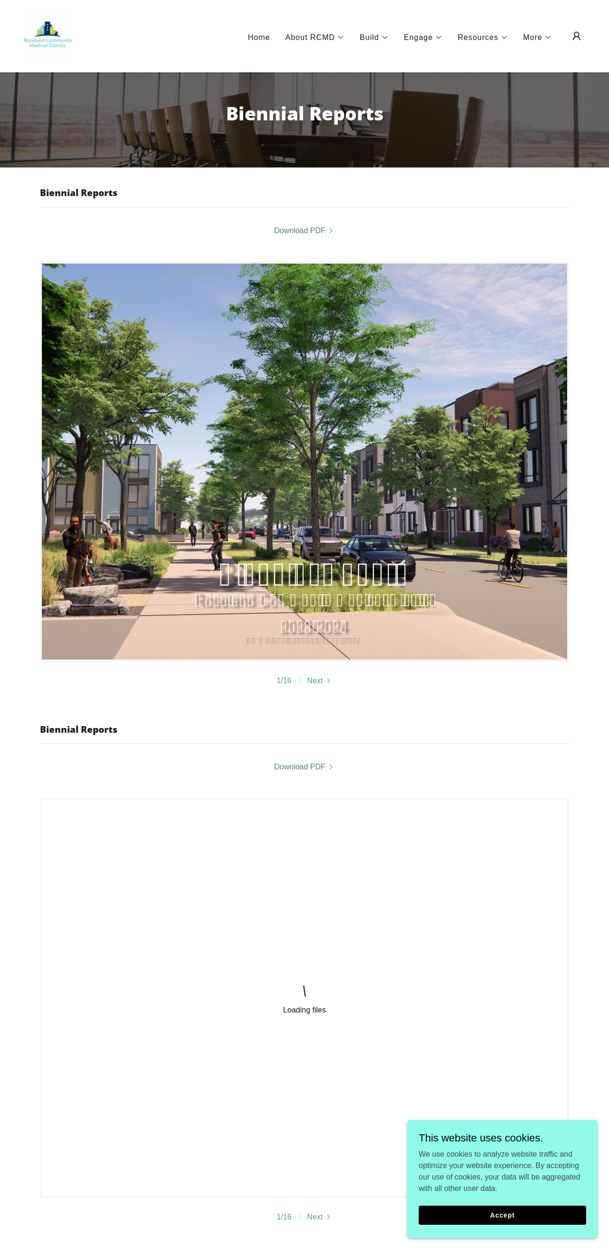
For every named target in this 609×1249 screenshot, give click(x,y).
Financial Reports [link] (370, 1143)
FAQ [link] (281, 1143)
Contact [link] (250, 1143)
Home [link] (259, 37)
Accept (502, 1215)
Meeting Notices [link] (117, 1143)
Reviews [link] (313, 1143)
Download (212, 1076)
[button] (314, 37)
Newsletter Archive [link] (192, 1143)
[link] (47, 35)
